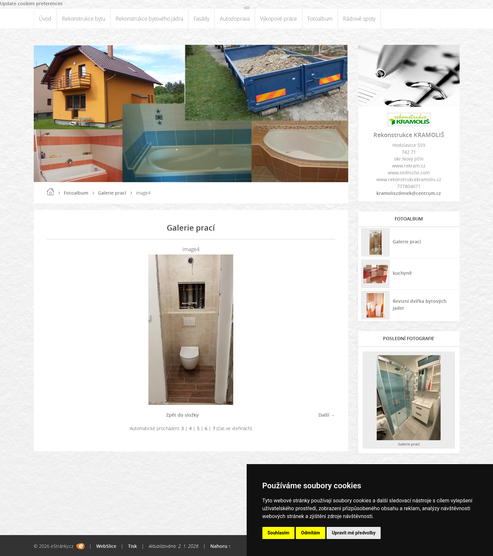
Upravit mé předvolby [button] (353, 532)
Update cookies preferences (31, 3)
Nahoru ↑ (220, 546)
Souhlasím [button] (279, 532)
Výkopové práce (278, 18)
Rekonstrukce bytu (83, 18)
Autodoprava (235, 18)
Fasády (201, 18)
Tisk (132, 546)
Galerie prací (112, 193)
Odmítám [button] (310, 532)
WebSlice (106, 546)
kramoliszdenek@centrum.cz (408, 193)
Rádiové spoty (359, 18)
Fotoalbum (320, 18)
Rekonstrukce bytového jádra (149, 18)
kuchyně (402, 273)
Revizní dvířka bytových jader (419, 304)
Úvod (45, 18)
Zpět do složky (182, 415)
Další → (326, 415)
